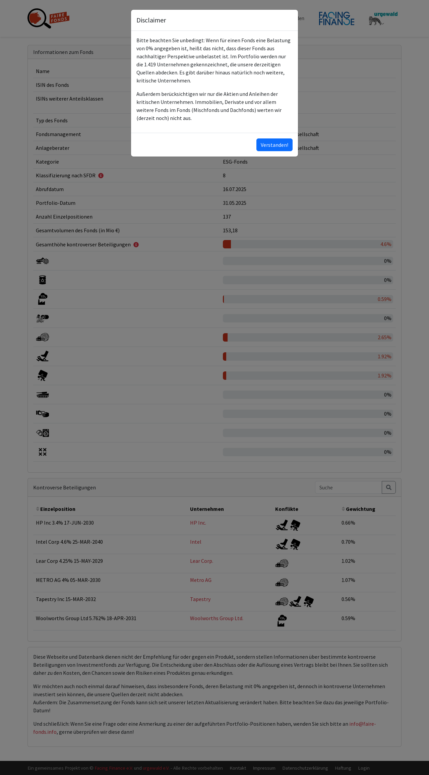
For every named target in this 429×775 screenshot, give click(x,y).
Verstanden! (274, 144)
